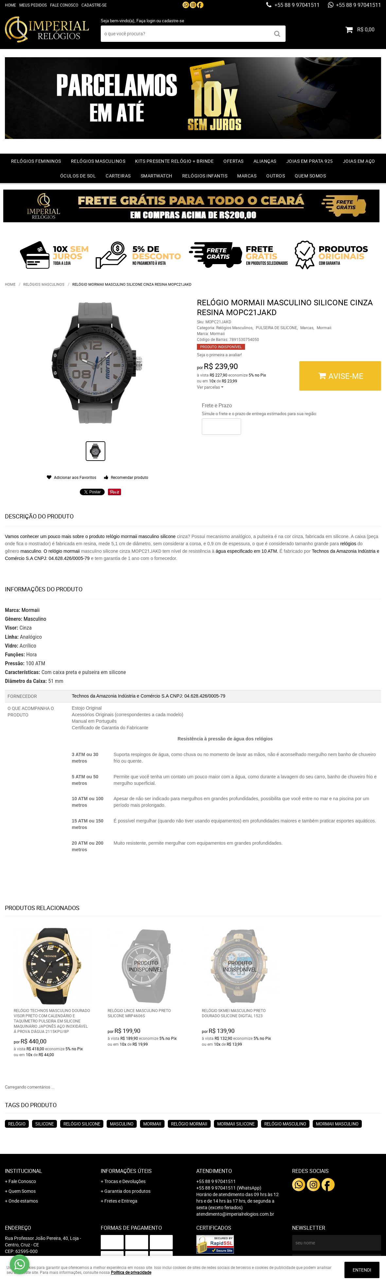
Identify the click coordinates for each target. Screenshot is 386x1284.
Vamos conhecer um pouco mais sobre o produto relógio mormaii (71, 536)
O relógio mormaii (62, 551)
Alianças (265, 161)
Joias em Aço (359, 161)
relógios (348, 543)
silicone (44, 1124)
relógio (17, 1124)
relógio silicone (81, 1124)
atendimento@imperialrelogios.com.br (235, 1214)
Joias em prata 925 (309, 161)
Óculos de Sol (78, 176)
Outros (275, 176)
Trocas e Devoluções (125, 1181)
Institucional (23, 1170)
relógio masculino (285, 1124)
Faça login (145, 21)
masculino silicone (157, 536)
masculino (30, 551)
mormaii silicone (235, 1124)
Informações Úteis (126, 1170)
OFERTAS (233, 161)
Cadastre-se (94, 5)
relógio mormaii (189, 1124)
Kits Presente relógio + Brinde (174, 161)
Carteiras (118, 176)
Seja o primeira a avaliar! (219, 355)
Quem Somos (310, 176)
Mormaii (31, 610)
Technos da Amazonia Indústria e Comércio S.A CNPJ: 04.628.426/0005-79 (148, 696)
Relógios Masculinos (98, 161)
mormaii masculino (337, 1124)
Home (10, 5)
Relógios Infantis (205, 176)
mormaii (152, 1124)
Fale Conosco (64, 5)
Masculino (35, 619)
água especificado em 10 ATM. (247, 551)
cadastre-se (173, 21)
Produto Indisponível (146, 966)
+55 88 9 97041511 (296, 4)
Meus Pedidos (33, 5)
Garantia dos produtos (127, 1191)
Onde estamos (23, 1201)
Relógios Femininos (36, 161)
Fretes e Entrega (120, 1201)
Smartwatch (156, 176)
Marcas (246, 176)
